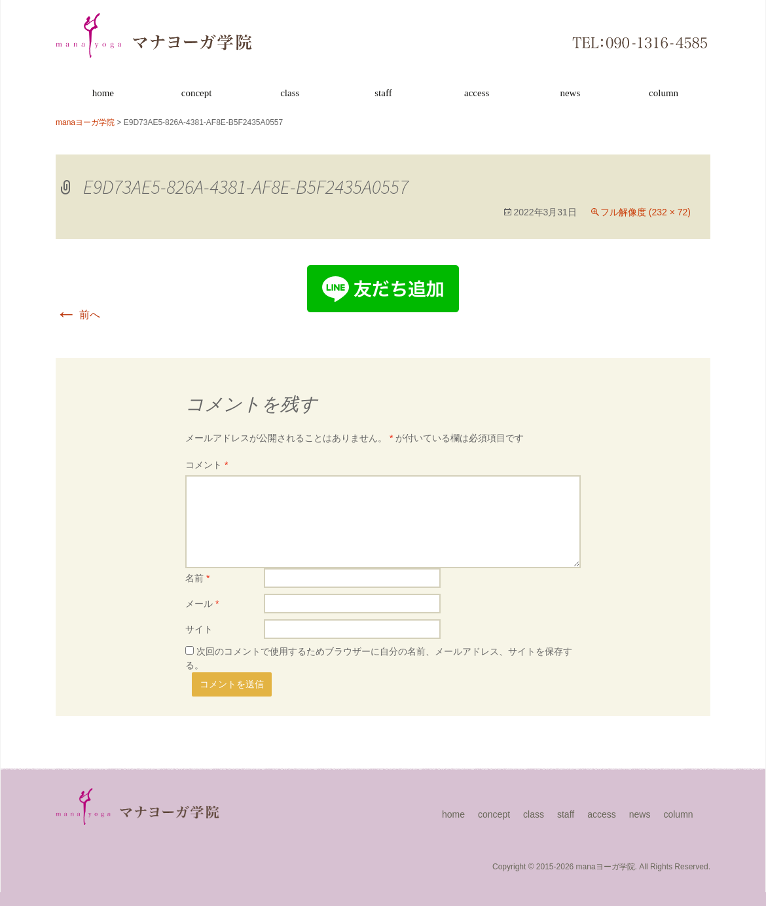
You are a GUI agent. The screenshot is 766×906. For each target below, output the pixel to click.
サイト (199, 629)
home (103, 93)
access (476, 93)
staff (383, 93)
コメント (206, 465)
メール (202, 603)
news (570, 93)
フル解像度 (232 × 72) (645, 212)
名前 (197, 578)
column (663, 93)
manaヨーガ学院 (605, 866)
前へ (78, 314)
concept (196, 93)
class (289, 93)
